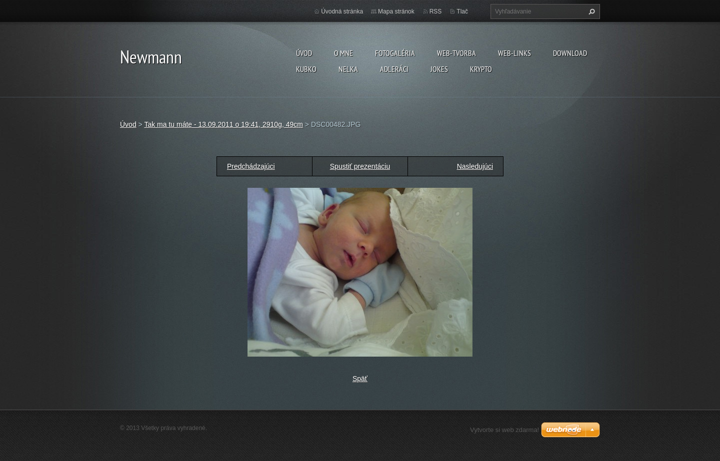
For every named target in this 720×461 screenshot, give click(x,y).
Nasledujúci (475, 166)
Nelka (348, 69)
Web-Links (514, 53)
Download (570, 53)
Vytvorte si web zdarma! (504, 430)
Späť (360, 379)
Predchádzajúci (251, 166)
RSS (436, 11)
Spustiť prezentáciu (360, 166)
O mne (343, 53)
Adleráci (394, 69)
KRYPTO (481, 69)
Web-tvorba (456, 53)
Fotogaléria (395, 53)
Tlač (462, 11)
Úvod (304, 53)
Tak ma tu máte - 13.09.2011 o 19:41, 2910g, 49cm (223, 124)
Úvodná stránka (342, 11)
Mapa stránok (396, 11)
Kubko (306, 69)
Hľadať (590, 11)
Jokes (439, 69)
